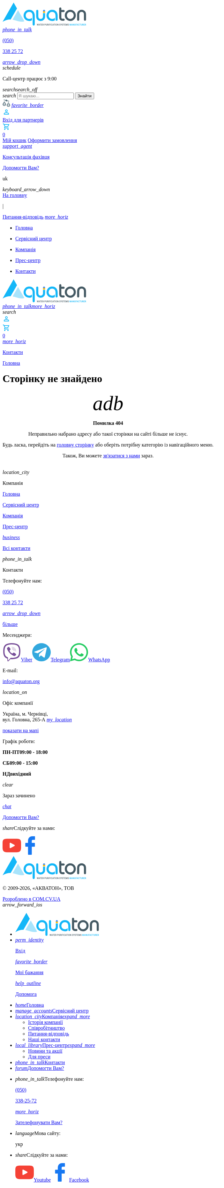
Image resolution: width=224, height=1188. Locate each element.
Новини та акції (45, 1051)
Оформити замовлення (52, 140)
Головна (11, 363)
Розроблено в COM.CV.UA (32, 899)
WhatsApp (90, 659)
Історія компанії (45, 1022)
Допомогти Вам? (39, 1068)
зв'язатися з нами (121, 455)
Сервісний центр (52, 1010)
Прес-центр (55, 1045)
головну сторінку (75, 444)
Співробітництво (46, 1028)
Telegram (51, 659)
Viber (17, 659)
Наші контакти (44, 1039)
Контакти (40, 1062)
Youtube (33, 1180)
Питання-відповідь (48, 1033)
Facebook (70, 1180)
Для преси (39, 1056)
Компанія (52, 1016)
